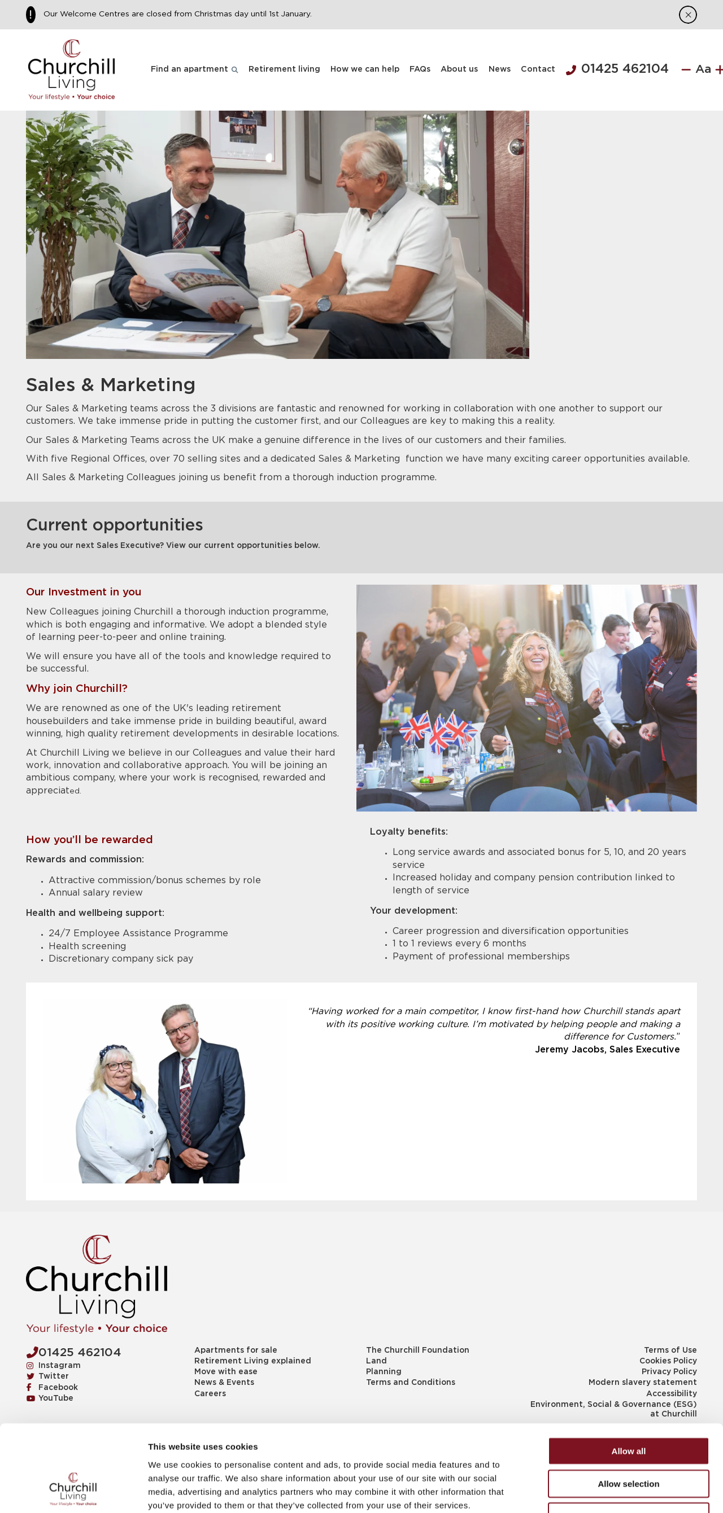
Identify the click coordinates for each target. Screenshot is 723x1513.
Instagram (54, 1366)
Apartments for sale (235, 1350)
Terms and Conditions (410, 1382)
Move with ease (226, 1372)
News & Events (224, 1382)
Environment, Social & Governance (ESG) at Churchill (613, 1409)
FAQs (420, 69)
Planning (384, 1372)
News (500, 69)
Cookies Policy (668, 1361)
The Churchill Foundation (417, 1350)
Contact (538, 69)
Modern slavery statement (643, 1382)
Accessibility (671, 1394)
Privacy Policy (669, 1372)
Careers (210, 1394)
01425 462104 (617, 69)
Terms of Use (670, 1350)
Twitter (48, 1376)
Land (376, 1361)
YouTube (50, 1398)
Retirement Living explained (252, 1361)
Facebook (52, 1388)
